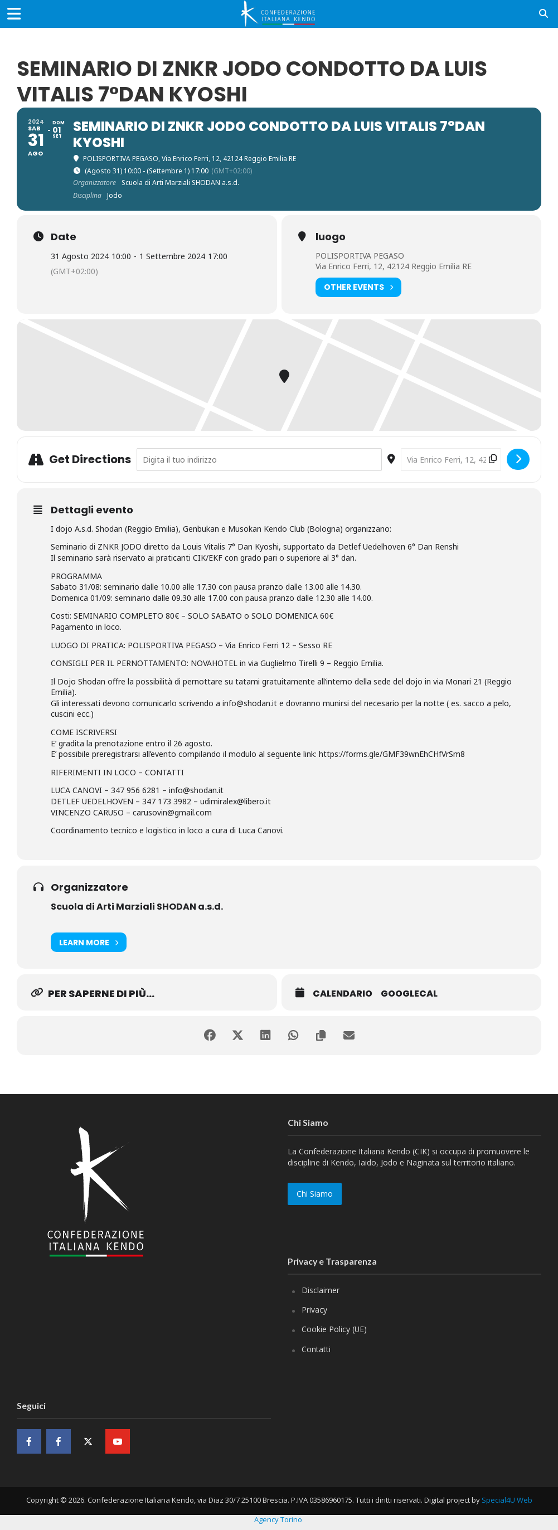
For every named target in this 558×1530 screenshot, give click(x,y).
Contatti (316, 1349)
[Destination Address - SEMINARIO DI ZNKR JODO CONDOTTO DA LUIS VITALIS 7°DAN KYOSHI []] (451, 459)
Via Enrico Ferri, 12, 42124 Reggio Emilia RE (394, 266)
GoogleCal (409, 993)
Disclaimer (320, 1290)
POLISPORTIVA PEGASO (360, 255)
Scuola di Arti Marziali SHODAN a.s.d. (137, 906)
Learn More (88, 942)
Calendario (342, 993)
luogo (331, 237)
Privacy (314, 1309)
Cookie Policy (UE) (334, 1329)
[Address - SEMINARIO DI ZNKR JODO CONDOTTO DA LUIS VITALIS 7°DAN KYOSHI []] (259, 459)
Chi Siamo (315, 1193)
